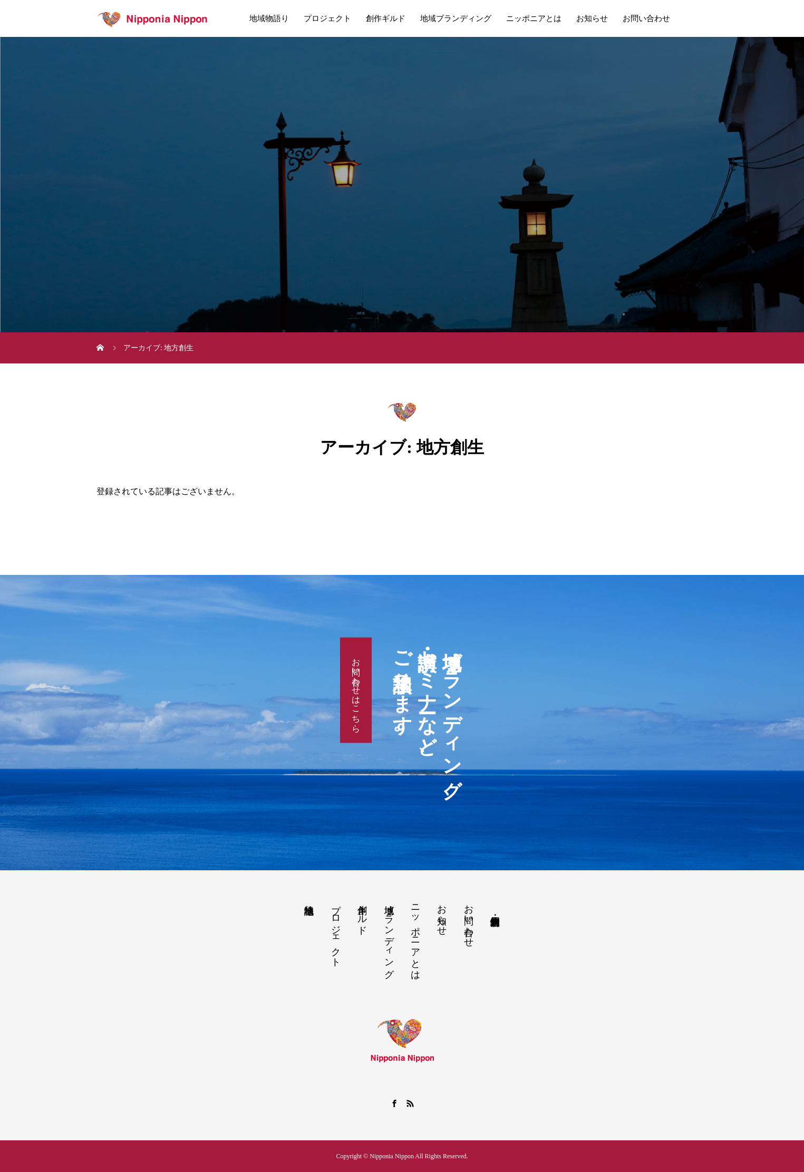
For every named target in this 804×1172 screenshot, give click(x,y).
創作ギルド (385, 18)
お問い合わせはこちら (356, 690)
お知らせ (592, 18)
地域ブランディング (455, 18)
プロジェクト (327, 18)
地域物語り (269, 18)
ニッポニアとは (533, 18)
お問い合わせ (646, 18)
